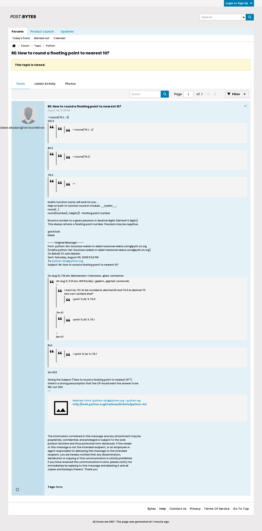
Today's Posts (21, 38)
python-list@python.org (67, 261)
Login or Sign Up (239, 3)
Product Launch (42, 31)
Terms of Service (216, 509)
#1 (245, 106)
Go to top (241, 509)
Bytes (152, 509)
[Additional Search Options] (243, 17)
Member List (42, 38)
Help (162, 509)
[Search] (223, 17)
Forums (18, 31)
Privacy (195, 509)
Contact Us (177, 509)
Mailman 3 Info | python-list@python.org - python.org (107, 400)
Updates (67, 31)
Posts (21, 84)
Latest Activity (45, 84)
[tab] (21, 84)
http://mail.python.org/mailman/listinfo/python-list (110, 404)
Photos (70, 84)
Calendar (59, 38)
